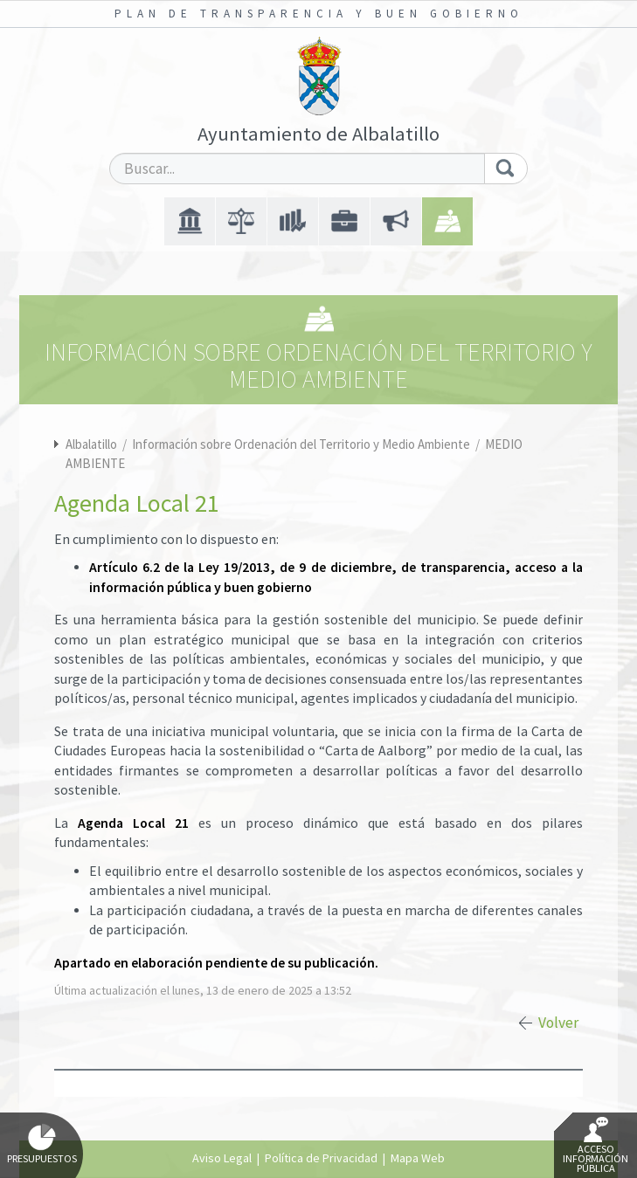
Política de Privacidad (321, 1158)
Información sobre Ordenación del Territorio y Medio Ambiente (302, 444)
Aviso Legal (222, 1158)
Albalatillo (91, 444)
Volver (558, 1022)
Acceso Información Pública (595, 1146)
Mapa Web (418, 1158)
